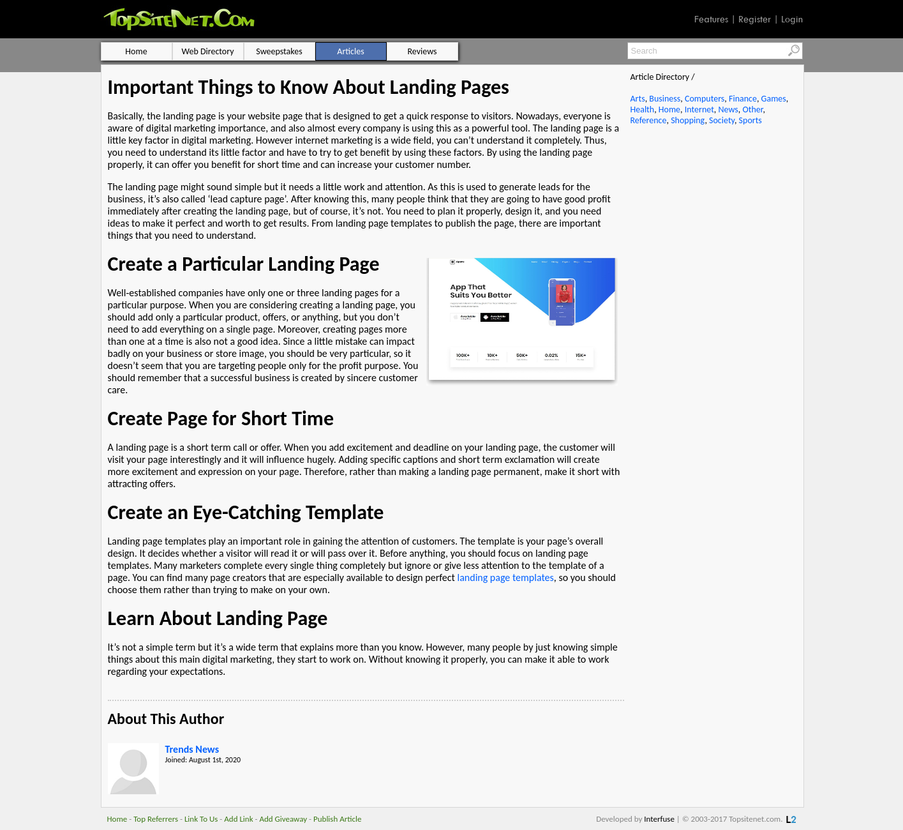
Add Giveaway (283, 819)
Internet (699, 109)
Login (792, 19)
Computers (704, 98)
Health (643, 109)
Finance (743, 98)
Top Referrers (155, 819)
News (728, 109)
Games (773, 98)
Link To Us (201, 819)
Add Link (238, 819)
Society (722, 120)
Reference (649, 120)
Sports (750, 120)
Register (754, 19)
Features (711, 19)
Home (669, 109)
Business (664, 98)
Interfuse (659, 819)
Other (752, 109)
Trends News (192, 749)
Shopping (688, 120)
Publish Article (337, 819)
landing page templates (505, 577)
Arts (638, 98)
